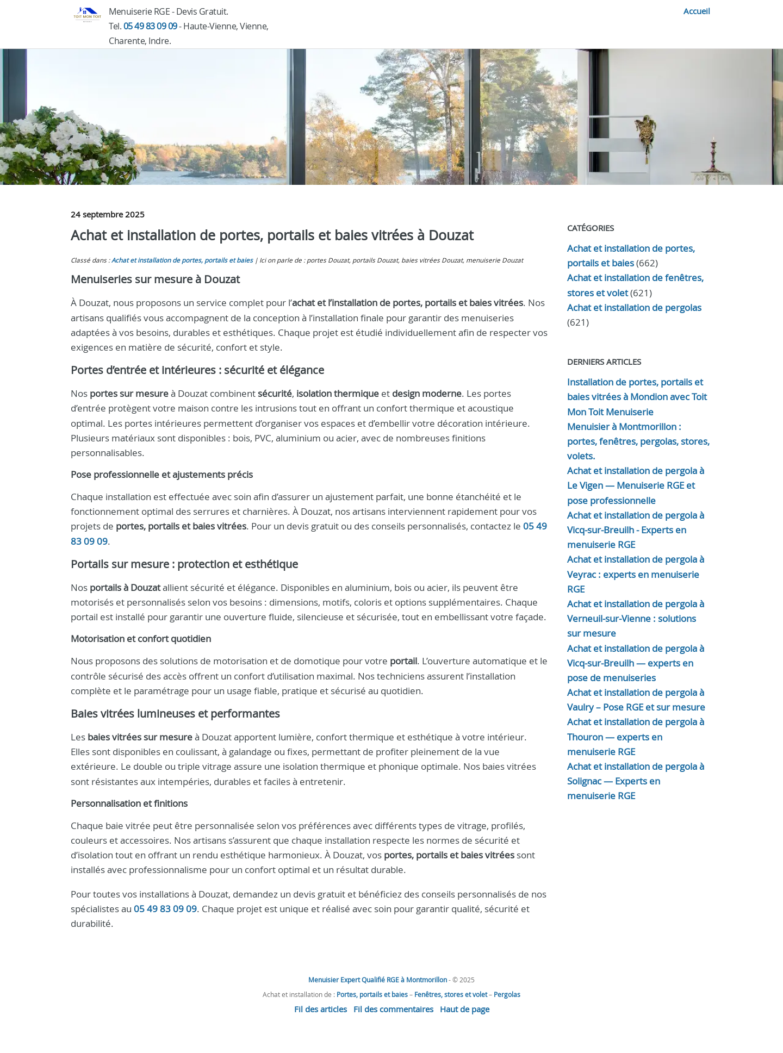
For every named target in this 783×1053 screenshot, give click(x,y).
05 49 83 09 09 (150, 26)
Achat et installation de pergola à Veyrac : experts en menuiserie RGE (635, 574)
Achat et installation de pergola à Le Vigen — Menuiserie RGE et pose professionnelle (635, 485)
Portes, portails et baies (372, 994)
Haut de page (464, 1009)
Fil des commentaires (393, 1009)
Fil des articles (320, 1009)
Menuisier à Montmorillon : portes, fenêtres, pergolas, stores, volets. (638, 441)
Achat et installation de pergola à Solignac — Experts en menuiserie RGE (635, 781)
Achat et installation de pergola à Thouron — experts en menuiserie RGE (635, 736)
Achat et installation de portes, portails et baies (182, 260)
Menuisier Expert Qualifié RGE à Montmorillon (377, 979)
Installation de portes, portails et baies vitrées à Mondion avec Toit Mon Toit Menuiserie (637, 397)
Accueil (696, 10)
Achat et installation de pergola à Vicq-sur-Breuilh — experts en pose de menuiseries (635, 663)
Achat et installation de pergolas (634, 307)
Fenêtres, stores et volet (450, 994)
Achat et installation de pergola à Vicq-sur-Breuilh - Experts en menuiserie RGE (635, 530)
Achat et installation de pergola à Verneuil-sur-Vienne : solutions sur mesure (635, 618)
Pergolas (507, 994)
